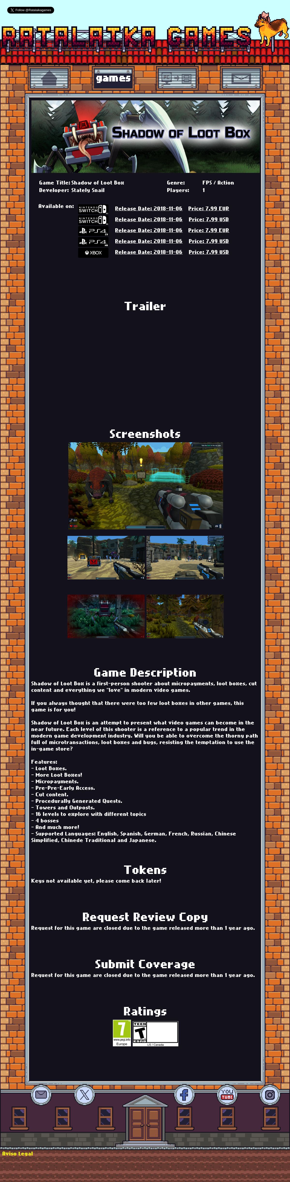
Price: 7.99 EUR (208, 209)
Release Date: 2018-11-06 (149, 209)
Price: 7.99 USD (209, 220)
